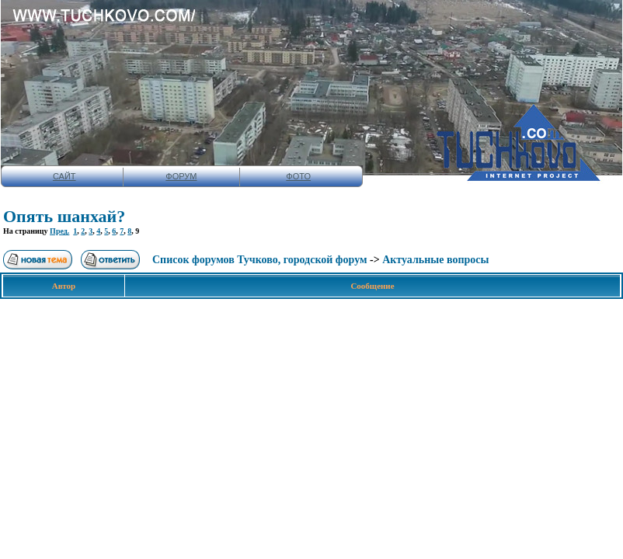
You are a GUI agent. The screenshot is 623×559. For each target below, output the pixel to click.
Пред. (59, 231)
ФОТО (298, 176)
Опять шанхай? (64, 216)
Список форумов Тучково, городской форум (259, 260)
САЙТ (64, 176)
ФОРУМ (181, 176)
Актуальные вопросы (435, 260)
